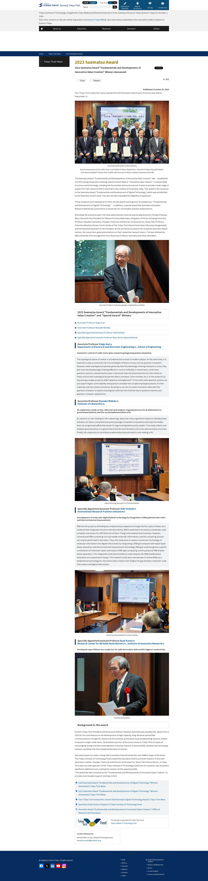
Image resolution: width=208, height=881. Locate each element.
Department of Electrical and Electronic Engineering (105, 346)
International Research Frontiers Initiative (100, 511)
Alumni (150, 868)
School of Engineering (149, 346)
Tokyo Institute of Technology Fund (123, 823)
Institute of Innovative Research (144, 643)
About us (52, 853)
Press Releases (131, 853)
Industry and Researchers (155, 865)
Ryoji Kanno (126, 640)
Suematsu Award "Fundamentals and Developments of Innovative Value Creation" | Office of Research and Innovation (119, 811)
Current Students (153, 871)
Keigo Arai (104, 344)
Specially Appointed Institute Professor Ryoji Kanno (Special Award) (107, 337)
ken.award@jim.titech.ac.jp (91, 840)
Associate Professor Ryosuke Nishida (93, 327)
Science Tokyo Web (95, 19)
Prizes (82, 80)
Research (97, 80)
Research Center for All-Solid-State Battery (100, 643)
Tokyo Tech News (54, 54)
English (93, 2)
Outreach (125, 872)
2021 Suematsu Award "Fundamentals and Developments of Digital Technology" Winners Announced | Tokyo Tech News (118, 793)
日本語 (85, 2)
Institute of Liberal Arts (90, 403)
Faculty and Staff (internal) (156, 874)
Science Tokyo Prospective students (155, 861)
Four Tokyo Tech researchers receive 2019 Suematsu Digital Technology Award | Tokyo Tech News (122, 799)
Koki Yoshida (127, 508)
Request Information (157, 853)
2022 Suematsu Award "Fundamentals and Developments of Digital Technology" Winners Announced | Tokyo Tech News (118, 784)
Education (125, 866)
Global (124, 876)
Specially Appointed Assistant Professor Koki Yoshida (100, 332)
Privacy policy (79, 853)
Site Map (105, 853)
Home (41, 54)
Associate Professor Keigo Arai (91, 322)
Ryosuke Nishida (107, 401)
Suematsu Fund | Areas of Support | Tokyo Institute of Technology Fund (110, 804)
